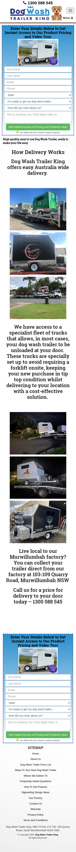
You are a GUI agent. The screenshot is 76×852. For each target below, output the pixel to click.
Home (35, 753)
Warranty (35, 809)
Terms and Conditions (35, 820)
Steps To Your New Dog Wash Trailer (35, 770)
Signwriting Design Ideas (35, 792)
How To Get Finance (35, 786)
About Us (35, 759)
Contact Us (35, 803)
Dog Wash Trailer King (46, 834)
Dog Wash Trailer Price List (35, 764)
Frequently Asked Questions (35, 781)
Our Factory (35, 797)
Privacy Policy (35, 814)
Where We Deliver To (35, 775)
